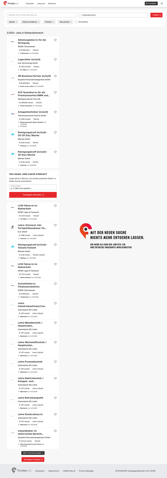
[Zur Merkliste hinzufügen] (55, 40)
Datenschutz (53, 471)
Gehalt (13, 22)
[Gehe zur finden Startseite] (11, 3)
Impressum (40, 471)
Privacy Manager (86, 471)
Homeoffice (83, 22)
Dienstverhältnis (31, 22)
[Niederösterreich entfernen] (81, 15)
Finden (157, 15)
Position (50, 22)
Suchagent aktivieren (33, 195)
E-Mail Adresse (16, 186)
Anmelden (151, 3)
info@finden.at (69, 471)
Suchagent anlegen (33, 459)
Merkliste (52, 3)
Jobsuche (41, 3)
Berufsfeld (66, 22)
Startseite (30, 3)
